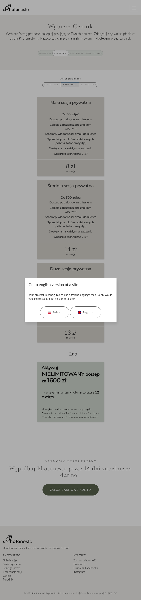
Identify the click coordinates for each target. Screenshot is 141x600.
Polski (54, 312)
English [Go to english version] (85, 312)
